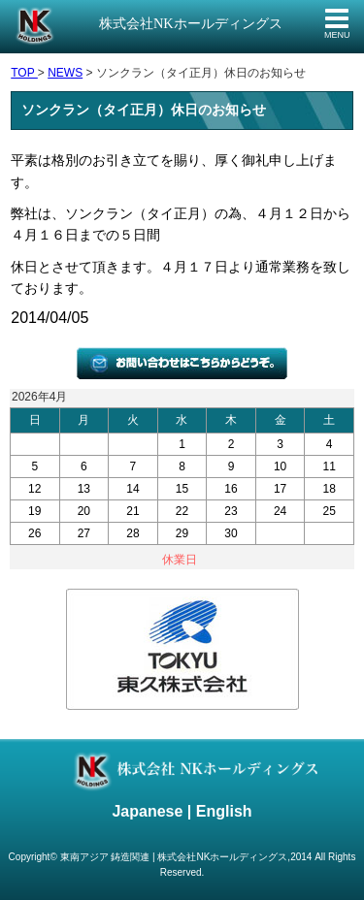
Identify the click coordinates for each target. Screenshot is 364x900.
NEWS (65, 73)
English (224, 811)
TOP (24, 73)
